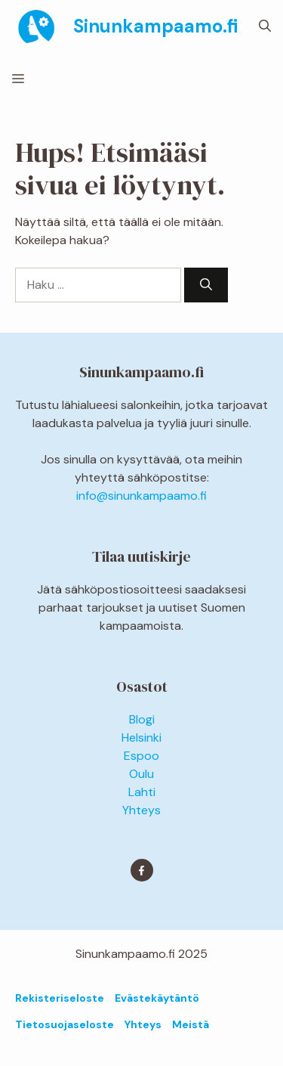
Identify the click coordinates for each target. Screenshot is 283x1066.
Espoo (141, 756)
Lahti (141, 792)
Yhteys (141, 810)
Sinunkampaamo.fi (155, 26)
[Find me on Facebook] (142, 870)
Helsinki (141, 737)
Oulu (141, 774)
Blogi (142, 719)
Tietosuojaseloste (64, 1024)
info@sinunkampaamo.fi (141, 496)
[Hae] (206, 285)
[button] (265, 26)
